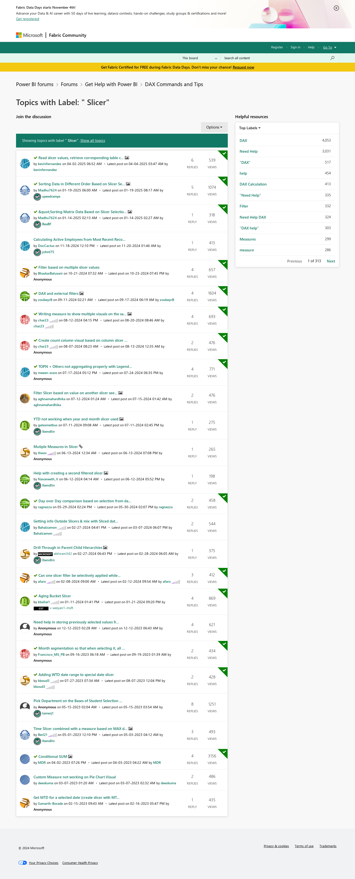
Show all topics (92, 140)
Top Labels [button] (248, 127)
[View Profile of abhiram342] (63, 553)
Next (331, 261)
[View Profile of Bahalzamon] (47, 527)
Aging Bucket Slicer (54, 595)
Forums (97, 35)
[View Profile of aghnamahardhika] (51, 399)
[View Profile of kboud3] (44, 680)
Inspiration (119, 35)
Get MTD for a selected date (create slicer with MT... (77, 797)
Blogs (183, 35)
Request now (243, 67)
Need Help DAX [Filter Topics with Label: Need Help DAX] (253, 217)
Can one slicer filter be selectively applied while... (79, 575)
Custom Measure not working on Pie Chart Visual (75, 776)
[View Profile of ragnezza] (45, 507)
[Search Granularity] (199, 58)
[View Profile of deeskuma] (45, 783)
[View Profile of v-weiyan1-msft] (61, 608)
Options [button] (212, 127)
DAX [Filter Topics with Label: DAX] (243, 140)
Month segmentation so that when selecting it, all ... (81, 648)
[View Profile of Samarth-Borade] (50, 803)
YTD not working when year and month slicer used (76, 418)
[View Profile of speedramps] (51, 196)
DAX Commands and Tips (174, 83)
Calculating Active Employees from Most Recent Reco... (79, 239)
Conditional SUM (53, 756)
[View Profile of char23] (43, 320)
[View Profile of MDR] (42, 762)
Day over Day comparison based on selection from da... (84, 500)
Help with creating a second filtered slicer (69, 472)
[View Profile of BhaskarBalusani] (50, 273)
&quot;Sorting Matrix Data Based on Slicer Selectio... (83, 211)
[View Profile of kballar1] (44, 602)
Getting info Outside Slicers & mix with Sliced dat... (76, 521)
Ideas (139, 35)
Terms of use (304, 846)
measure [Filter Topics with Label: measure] (247, 249)
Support (223, 35)
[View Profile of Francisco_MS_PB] (51, 654)
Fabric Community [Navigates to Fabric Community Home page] (67, 35)
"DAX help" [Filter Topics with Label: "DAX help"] (249, 227)
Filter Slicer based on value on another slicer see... (76, 392)
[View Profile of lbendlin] (48, 431)
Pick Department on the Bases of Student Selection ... (78, 700)
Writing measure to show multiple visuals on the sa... (82, 313)
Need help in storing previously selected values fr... (76, 621)
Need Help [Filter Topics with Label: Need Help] (249, 151)
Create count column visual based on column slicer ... (82, 340)
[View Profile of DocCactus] (46, 245)
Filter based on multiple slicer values (68, 267)
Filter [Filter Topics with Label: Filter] (244, 206)
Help (311, 47)
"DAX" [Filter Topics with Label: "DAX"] (245, 162)
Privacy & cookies (276, 846)
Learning (202, 35)
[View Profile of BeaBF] (46, 224)
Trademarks (328, 846)
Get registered (27, 18)
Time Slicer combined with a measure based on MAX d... (81, 728)
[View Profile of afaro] (42, 581)
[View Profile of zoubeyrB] (45, 300)
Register (277, 47)
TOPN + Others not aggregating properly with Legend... (85, 366)
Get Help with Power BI (111, 83)
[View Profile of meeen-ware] (47, 373)
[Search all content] (279, 58)
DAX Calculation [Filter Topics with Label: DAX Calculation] (253, 184)
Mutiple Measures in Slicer (56, 446)
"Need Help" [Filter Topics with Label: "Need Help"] (250, 195)
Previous (294, 261)
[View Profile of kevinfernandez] (49, 164)
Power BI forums (34, 83)
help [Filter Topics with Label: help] (243, 173)
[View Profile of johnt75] (48, 252)
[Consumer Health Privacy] (80, 862)
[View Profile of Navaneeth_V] (48, 479)
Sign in (295, 47)
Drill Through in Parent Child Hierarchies (68, 547)
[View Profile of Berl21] (42, 734)
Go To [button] (327, 47)
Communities (161, 35)
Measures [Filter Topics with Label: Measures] (248, 239)
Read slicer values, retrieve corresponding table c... (81, 157)
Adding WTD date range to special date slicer (76, 674)
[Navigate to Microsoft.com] (29, 35)
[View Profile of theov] (42, 453)
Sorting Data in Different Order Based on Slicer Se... (82, 183)
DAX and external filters (58, 293)
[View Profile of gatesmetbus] (47, 425)
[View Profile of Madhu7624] (47, 190)
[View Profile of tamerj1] (47, 713)
